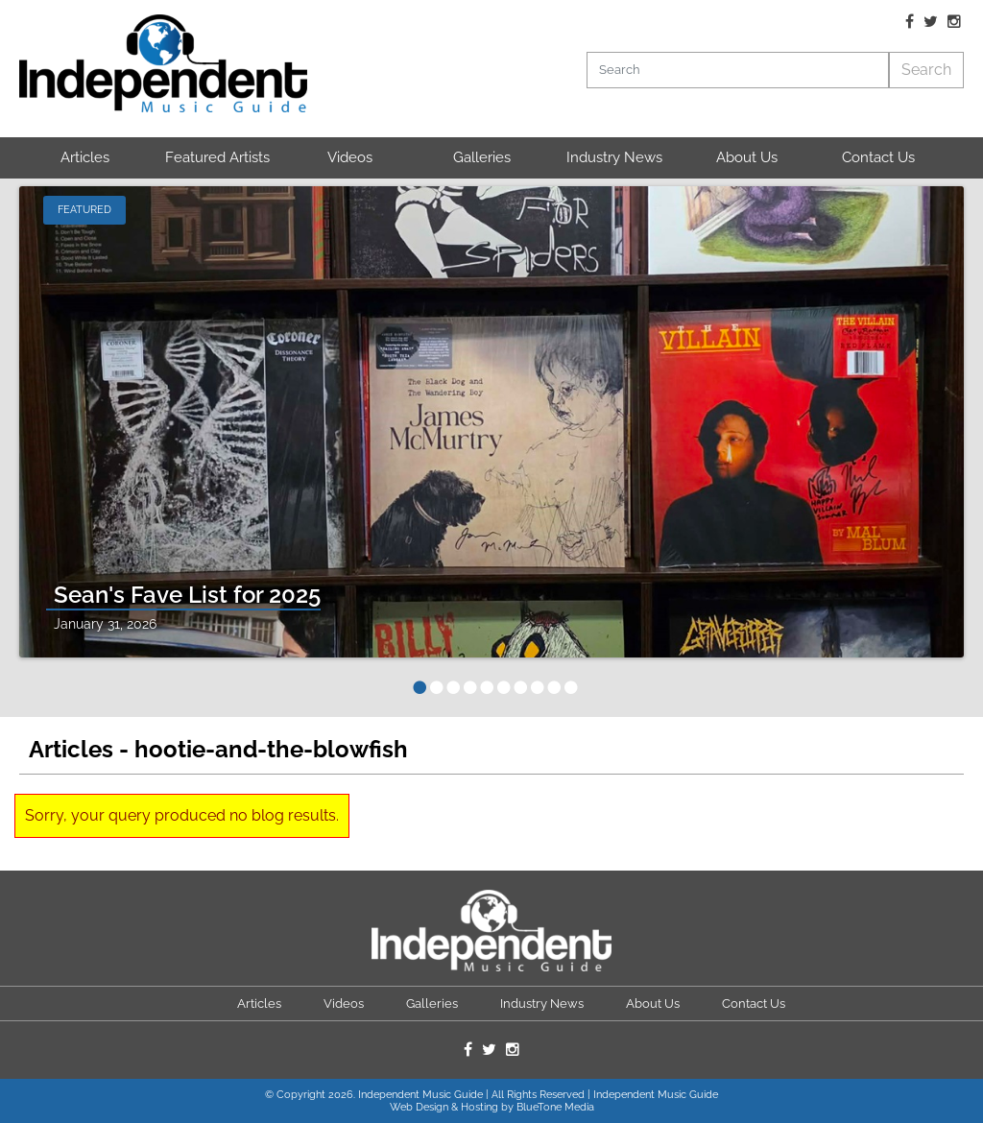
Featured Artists (217, 157)
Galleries (482, 157)
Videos (349, 157)
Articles (84, 157)
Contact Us (878, 157)
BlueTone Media (555, 1107)
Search (926, 69)
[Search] (737, 70)
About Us (747, 157)
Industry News (614, 157)
